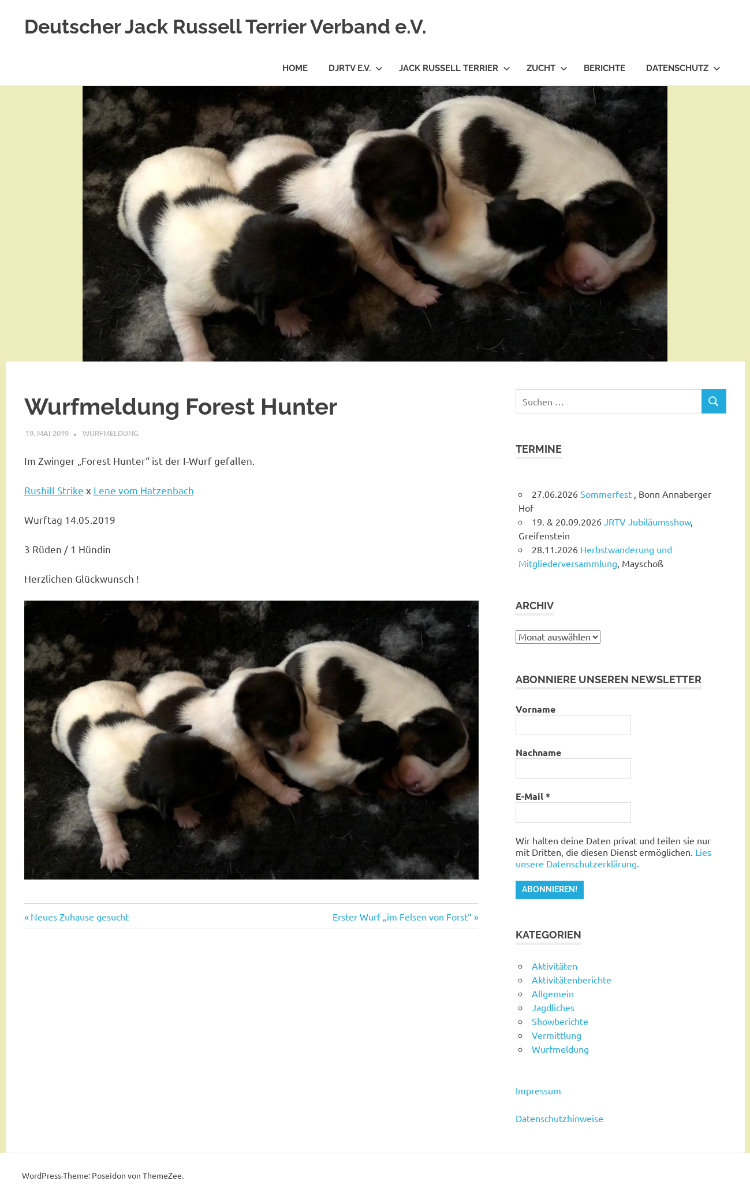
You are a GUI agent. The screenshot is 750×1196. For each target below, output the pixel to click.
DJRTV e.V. (356, 68)
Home (295, 68)
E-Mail (533, 796)
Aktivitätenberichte (571, 977)
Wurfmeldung (111, 433)
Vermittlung (556, 1033)
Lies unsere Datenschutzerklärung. (613, 857)
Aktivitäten (554, 964)
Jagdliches (553, 1005)
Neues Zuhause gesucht (79, 916)
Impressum (538, 1088)
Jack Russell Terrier (454, 68)
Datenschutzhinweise (559, 1116)
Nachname (538, 752)
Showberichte (560, 1019)
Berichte (604, 68)
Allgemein (553, 991)
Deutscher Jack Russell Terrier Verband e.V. (250, 26)
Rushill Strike (54, 490)
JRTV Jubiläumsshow (647, 521)
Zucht (547, 68)
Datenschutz (683, 68)
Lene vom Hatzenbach (144, 490)
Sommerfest (607, 494)
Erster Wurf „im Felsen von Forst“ (402, 916)
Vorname (535, 709)
